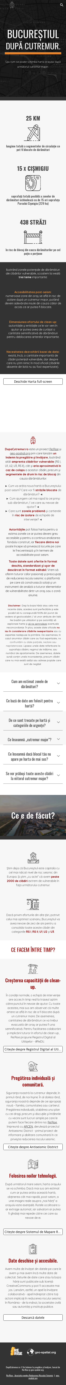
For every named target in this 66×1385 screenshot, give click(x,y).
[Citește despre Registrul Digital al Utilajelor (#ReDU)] (33, 1049)
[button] (4, 5)
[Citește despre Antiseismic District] (33, 1147)
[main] (33, 41)
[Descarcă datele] (33, 1318)
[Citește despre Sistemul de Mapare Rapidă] (33, 1232)
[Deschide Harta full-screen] (33, 382)
